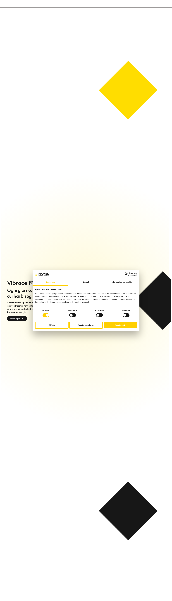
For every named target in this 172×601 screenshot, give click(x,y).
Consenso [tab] (50, 282)
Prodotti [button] (115, 3)
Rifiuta (52, 325)
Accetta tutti (120, 325)
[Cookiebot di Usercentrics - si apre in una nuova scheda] (126, 274)
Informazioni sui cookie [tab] (122, 282)
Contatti (155, 3)
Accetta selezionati (86, 325)
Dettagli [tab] (86, 282)
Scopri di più (15, 318)
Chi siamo (127, 3)
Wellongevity (141, 3)
